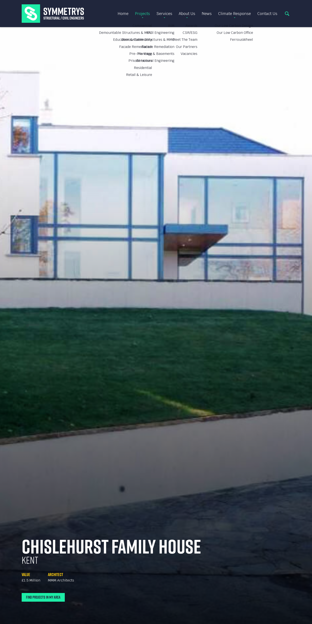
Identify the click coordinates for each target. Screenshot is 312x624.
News (207, 13)
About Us (187, 13)
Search (287, 13)
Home (123, 13)
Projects (142, 13)
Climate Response (234, 13)
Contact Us (267, 13)
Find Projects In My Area (43, 597)
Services (164, 13)
